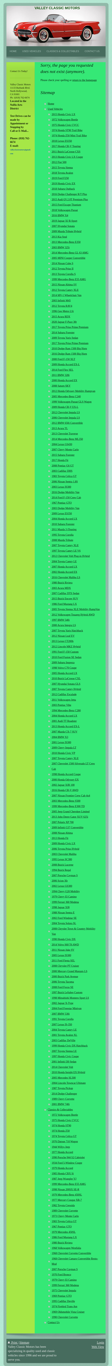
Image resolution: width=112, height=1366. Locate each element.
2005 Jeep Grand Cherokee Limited (71, 811)
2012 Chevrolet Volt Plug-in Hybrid (71, 556)
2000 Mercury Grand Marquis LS (69, 971)
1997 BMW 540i (61, 620)
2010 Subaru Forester (63, 524)
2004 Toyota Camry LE (64, 561)
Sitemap (24, 1342)
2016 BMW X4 (60, 215)
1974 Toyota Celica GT (64, 1136)
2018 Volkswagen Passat (65, 210)
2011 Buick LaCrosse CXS (66, 151)
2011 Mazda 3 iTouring (64, 529)
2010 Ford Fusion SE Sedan (66, 657)
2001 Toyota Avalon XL (64, 1035)
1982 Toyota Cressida (63, 1205)
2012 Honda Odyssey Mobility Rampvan (73, 391)
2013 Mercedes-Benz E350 (66, 242)
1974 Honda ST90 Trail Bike (67, 130)
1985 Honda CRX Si (63, 1173)
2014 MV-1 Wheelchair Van (66, 295)
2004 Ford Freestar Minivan (67, 1008)
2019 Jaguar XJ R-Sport (64, 220)
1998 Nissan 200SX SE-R (65, 1189)
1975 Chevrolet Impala (64, 1290)
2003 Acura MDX (61, 588)
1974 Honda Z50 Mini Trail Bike (69, 135)
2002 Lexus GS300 (62, 886)
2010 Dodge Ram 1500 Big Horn (69, 348)
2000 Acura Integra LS (64, 625)
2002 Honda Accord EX (64, 572)
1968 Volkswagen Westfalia (66, 1248)
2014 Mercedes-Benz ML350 (67, 439)
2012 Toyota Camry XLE (65, 290)
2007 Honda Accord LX (64, 566)
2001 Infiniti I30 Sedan (64, 1061)
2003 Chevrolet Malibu (64, 854)
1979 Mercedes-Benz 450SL (67, 1194)
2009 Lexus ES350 (62, 513)
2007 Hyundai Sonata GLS (66, 683)
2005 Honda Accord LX (64, 673)
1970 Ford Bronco (61, 1274)
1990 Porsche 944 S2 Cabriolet (68, 1157)
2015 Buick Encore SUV (65, 598)
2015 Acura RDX (61, 316)
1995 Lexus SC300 (62, 859)
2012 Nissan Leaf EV (63, 635)
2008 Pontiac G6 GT (63, 465)
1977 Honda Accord (62, 1152)
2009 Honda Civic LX (63, 843)
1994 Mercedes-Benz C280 (66, 710)
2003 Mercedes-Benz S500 (66, 800)
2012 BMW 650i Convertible (67, 423)
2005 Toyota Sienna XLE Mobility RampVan (76, 609)
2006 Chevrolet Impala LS (66, 417)
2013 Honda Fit (60, 838)
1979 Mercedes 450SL (64, 1232)
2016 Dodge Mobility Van (65, 492)
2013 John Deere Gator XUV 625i (70, 816)
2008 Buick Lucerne (62, 864)
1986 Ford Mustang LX (64, 604)
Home (51, 103)
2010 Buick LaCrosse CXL (66, 678)
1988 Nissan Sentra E (63, 912)
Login (100, 1342)
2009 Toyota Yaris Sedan (65, 337)
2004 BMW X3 (60, 737)
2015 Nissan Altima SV (64, 284)
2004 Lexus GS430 (62, 444)
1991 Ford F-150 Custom (65, 651)
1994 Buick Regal (61, 870)
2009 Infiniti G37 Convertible (67, 827)
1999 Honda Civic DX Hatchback (70, 1045)
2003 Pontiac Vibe (61, 705)
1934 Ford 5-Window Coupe (67, 1162)
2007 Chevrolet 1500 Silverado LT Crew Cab (73, 766)
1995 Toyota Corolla (63, 534)
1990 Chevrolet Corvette (65, 1317)
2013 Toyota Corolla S (64, 274)
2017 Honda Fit (60, 460)
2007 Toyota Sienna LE (64, 1051)
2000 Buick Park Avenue (65, 976)
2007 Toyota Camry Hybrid (66, 689)
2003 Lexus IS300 (61, 486)
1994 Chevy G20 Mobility (66, 891)
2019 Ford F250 (60, 178)
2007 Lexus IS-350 (62, 1024)
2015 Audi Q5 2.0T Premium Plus (70, 199)
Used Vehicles (55, 108)
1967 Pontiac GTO (62, 502)
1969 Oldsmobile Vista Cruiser (68, 1311)
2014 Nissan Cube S (62, 263)
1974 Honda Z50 (61, 1130)
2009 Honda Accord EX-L (66, 364)
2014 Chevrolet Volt (62, 1067)
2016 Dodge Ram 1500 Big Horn (69, 353)
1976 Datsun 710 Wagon (65, 1141)
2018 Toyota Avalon (62, 172)
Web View (98, 1346)
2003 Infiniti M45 (61, 300)
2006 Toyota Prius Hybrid (65, 848)
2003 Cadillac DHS (62, 470)
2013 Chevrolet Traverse (65, 433)
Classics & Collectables (60, 1109)
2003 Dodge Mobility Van (65, 508)
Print (13, 1342)
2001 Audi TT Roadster (64, 721)
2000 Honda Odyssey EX (65, 779)
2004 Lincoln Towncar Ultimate (69, 1083)
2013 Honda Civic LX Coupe (67, 156)
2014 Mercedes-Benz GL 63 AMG (70, 252)
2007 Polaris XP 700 (63, 822)
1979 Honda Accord (62, 1168)
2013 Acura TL (60, 428)
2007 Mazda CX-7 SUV (64, 731)
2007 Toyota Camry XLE (65, 545)
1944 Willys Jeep (61, 1146)
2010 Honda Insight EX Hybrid (68, 1072)
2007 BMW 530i (61, 1013)
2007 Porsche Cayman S (65, 875)
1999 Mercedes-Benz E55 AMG (69, 279)
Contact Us (54, 1322)
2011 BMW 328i (60, 375)
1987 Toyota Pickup (62, 1088)
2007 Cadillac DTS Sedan (65, 593)
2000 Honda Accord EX (64, 380)
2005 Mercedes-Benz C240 (66, 396)
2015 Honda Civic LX (63, 114)
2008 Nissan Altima (62, 832)
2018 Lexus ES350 (62, 141)
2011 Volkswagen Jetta (64, 699)
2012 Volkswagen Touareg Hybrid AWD (73, 614)
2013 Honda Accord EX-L (66, 726)
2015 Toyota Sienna (62, 167)
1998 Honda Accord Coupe (66, 774)
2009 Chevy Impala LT (64, 747)
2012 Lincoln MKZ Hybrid (66, 646)
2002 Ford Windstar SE (64, 918)
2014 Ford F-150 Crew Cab (66, 497)
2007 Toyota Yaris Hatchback (67, 630)
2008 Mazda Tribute (62, 540)
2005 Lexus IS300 (61, 955)
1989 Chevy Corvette (63, 1098)
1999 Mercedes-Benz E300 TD (68, 806)
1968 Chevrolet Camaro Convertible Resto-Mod (75, 1261)
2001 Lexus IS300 (61, 742)
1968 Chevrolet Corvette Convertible (71, 1253)
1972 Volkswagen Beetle (65, 119)
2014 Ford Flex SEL (62, 369)
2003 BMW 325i (61, 247)
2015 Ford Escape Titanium (66, 204)
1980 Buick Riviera (62, 582)
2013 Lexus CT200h (63, 641)
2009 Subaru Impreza (63, 662)
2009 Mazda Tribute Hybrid (66, 231)
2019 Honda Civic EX (63, 183)
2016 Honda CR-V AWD (65, 790)
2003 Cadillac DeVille (63, 1040)
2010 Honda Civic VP (63, 753)
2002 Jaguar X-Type (62, 1003)
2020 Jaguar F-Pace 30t (64, 321)
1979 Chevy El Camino (64, 896)
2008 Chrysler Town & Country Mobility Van (73, 931)
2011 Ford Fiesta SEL (63, 960)
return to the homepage (84, 80)
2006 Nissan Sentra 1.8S (65, 481)
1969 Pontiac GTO (62, 1295)
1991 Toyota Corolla (63, 1019)
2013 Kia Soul (59, 236)
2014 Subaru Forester (63, 332)
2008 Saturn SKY (61, 385)
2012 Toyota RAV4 (62, 305)
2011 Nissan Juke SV (63, 949)
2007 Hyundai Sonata (63, 226)
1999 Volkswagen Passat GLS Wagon (71, 401)
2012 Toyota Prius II (62, 268)
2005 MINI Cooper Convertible (68, 258)
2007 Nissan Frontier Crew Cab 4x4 (71, 795)
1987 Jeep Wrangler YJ (64, 1178)
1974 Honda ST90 (61, 1125)
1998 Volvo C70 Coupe (64, 667)
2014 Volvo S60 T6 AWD (65, 944)
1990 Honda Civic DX (64, 939)
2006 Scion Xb (60, 880)
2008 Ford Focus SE (62, 987)
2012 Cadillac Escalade (64, 694)
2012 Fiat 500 (59, 162)
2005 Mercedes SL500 (64, 1077)
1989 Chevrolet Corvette (65, 1210)
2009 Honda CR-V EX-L (65, 407)
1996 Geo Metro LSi (63, 311)
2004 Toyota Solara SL (64, 923)
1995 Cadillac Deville (63, 1301)
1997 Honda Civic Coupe (65, 1056)
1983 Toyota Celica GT (64, 476)
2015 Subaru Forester (63, 455)
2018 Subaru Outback (63, 188)
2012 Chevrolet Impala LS (66, 412)
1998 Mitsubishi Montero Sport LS (70, 997)
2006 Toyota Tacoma (63, 981)
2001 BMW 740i (61, 1104)
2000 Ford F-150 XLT (63, 359)
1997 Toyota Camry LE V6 (66, 550)
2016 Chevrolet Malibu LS (66, 577)
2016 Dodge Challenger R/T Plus (69, 194)
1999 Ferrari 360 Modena (65, 902)
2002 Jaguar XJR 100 (63, 784)
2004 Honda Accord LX (64, 518)
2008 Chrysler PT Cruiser (65, 965)
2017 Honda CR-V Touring (66, 146)
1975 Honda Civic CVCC (65, 125)
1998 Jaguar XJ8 (60, 907)
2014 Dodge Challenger (64, 1093)
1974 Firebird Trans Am (64, 1306)
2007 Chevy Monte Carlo (65, 449)
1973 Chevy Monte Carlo (65, 1216)
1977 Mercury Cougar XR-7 (67, 1200)
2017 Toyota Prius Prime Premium (70, 327)
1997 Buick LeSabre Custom (67, 992)
